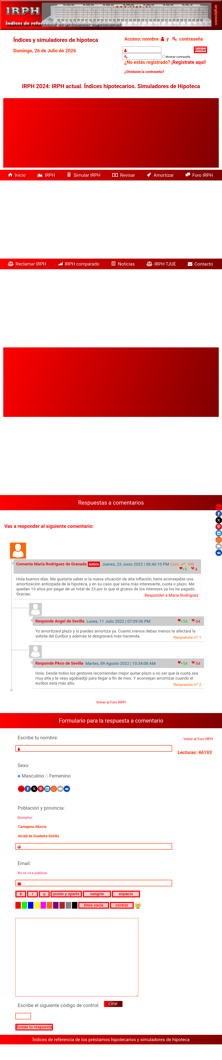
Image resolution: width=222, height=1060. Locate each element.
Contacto (201, 264)
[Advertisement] (111, 132)
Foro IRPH (200, 175)
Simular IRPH (84, 175)
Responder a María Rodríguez (172, 595)
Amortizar (161, 175)
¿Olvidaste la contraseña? (144, 72)
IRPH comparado (79, 264)
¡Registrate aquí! (188, 62)
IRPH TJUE (162, 264)
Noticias (123, 264)
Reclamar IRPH (27, 264)
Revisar (124, 175)
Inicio (17, 175)
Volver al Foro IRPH (111, 702)
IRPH (47, 175)
